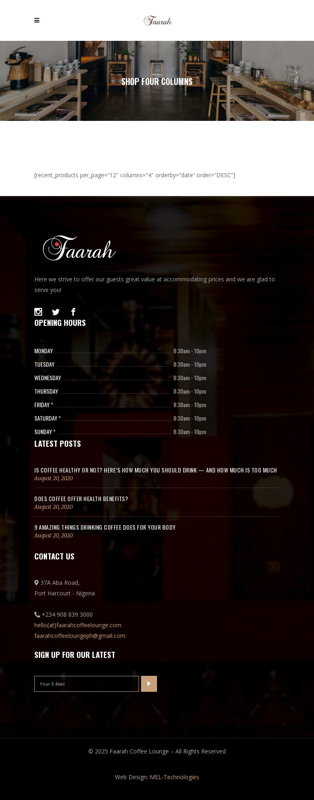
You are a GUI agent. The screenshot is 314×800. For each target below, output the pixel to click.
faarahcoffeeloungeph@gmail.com (80, 636)
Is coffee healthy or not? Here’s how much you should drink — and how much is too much (155, 470)
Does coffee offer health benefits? (81, 498)
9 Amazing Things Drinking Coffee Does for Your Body (105, 527)
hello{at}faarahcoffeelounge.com (77, 625)
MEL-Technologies (174, 777)
